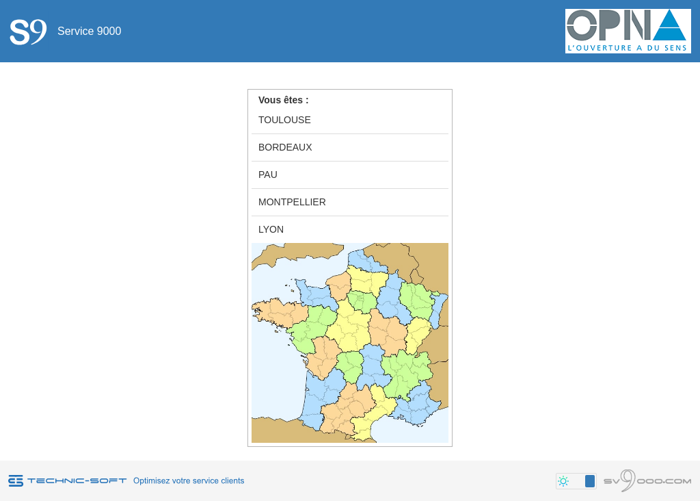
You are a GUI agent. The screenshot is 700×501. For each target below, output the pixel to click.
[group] (350, 175)
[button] (576, 481)
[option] (350, 120)
